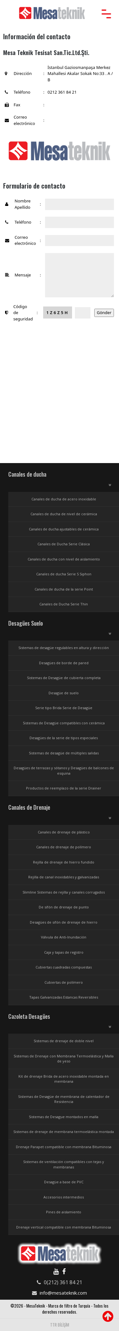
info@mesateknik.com (63, 1293)
